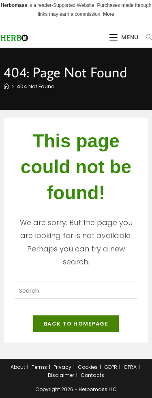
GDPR (110, 367)
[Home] (6, 86)
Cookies (88, 367)
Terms (39, 367)
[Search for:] (146, 37)
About (18, 367)
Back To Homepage (76, 324)
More (108, 14)
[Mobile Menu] (124, 37)
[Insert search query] (76, 291)
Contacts (92, 375)
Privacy (62, 367)
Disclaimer (61, 375)
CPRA (130, 367)
